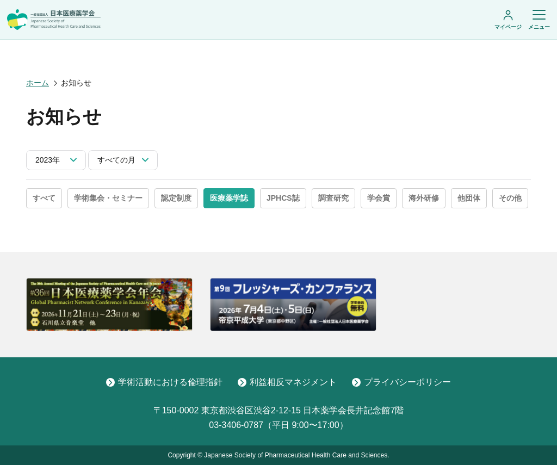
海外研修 (424, 198)
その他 (510, 198)
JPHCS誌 (283, 198)
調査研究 (333, 198)
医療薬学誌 (229, 198)
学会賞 (378, 198)
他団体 (468, 198)
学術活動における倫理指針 (164, 382)
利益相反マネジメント (287, 382)
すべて (44, 198)
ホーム (37, 82)
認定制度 (176, 198)
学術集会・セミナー (108, 198)
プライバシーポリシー (401, 382)
